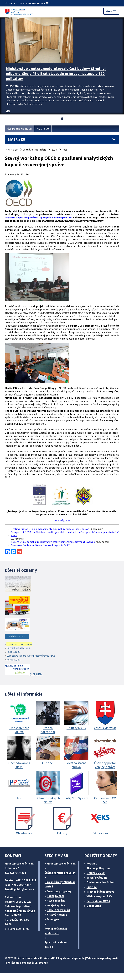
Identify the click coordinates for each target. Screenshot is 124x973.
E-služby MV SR (96, 873)
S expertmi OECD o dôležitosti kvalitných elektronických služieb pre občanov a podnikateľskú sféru (65, 533)
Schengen (53, 919)
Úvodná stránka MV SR (19, 128)
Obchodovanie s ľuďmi (100, 882)
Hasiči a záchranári (58, 910)
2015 (54, 149)
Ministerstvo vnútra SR (61, 863)
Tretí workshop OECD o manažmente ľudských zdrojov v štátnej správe (50, 528)
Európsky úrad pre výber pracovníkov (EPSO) (30, 655)
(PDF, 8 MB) (23, 670)
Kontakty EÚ (13, 659)
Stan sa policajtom (98, 868)
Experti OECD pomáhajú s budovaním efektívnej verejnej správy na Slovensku (53, 541)
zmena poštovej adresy (19, 644)
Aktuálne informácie (34, 149)
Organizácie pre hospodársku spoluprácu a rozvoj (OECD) (38, 217)
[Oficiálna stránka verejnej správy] (39, 3)
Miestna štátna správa (100, 891)
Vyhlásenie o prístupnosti (102, 958)
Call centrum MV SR (98, 901)
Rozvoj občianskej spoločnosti (56, 931)
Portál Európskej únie (18, 647)
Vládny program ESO (99, 896)
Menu (111, 11)
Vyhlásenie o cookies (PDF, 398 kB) (27, 962)
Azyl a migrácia (56, 900)
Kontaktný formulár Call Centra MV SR (20, 913)
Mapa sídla (78, 958)
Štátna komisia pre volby (60, 873)
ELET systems (61, 958)
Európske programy (59, 891)
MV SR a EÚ (43, 128)
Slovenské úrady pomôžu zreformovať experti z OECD (40, 545)
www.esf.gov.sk (62, 520)
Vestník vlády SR (97, 877)
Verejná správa (56, 905)
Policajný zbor (55, 896)
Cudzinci (92, 887)
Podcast (92, 863)
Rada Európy (13, 651)
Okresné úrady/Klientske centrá (60, 884)
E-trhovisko (94, 906)
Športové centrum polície (56, 945)
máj (65, 149)
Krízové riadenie (57, 914)
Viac (8, 110)
